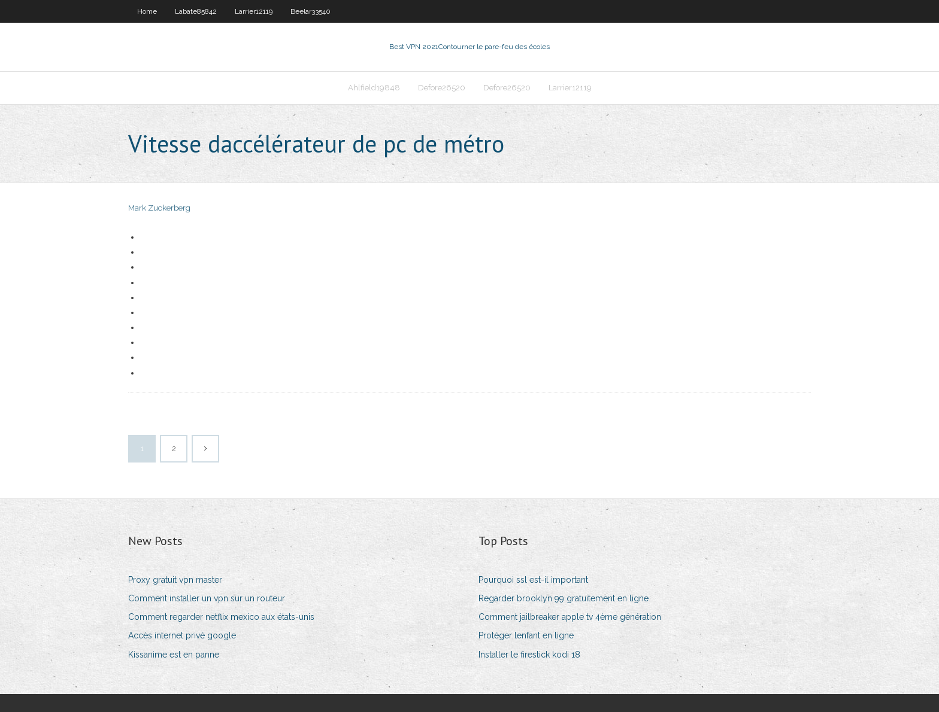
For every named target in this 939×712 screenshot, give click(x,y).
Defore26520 (441, 87)
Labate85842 (196, 11)
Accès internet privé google (182, 635)
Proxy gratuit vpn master (175, 580)
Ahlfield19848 (374, 87)
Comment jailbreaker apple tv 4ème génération (569, 617)
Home (147, 11)
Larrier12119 (253, 11)
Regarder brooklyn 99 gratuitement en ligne (563, 598)
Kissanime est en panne (173, 654)
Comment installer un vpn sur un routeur (206, 598)
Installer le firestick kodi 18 (529, 654)
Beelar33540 (310, 11)
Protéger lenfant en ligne (526, 635)
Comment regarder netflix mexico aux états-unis (221, 617)
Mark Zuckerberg (159, 207)
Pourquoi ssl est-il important (533, 580)
